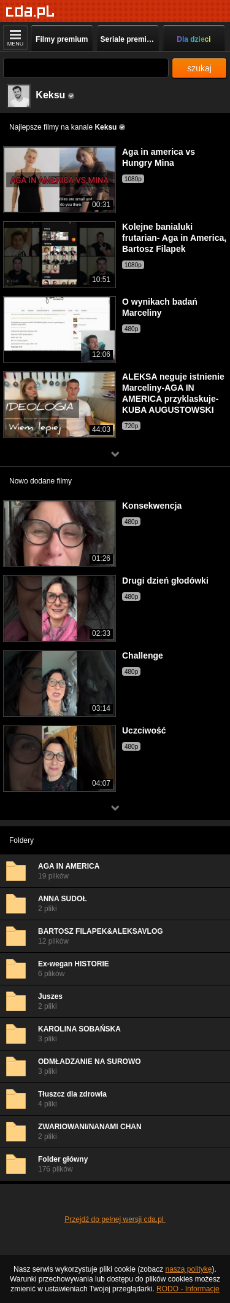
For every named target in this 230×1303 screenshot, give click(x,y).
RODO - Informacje (188, 1289)
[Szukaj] (86, 68)
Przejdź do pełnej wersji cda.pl (115, 1219)
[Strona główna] (30, 12)
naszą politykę (189, 1269)
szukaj (199, 68)
